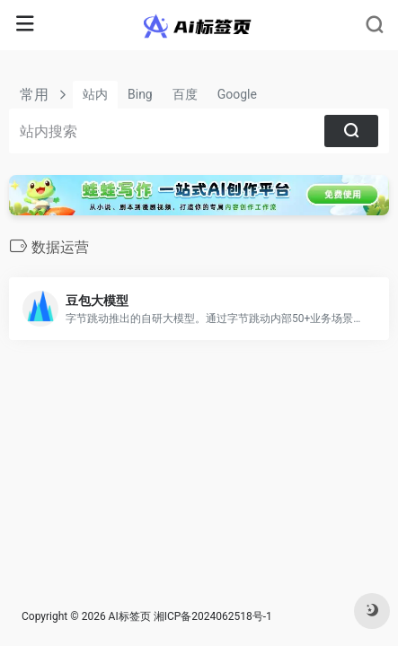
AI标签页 (130, 616)
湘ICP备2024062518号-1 (213, 616)
